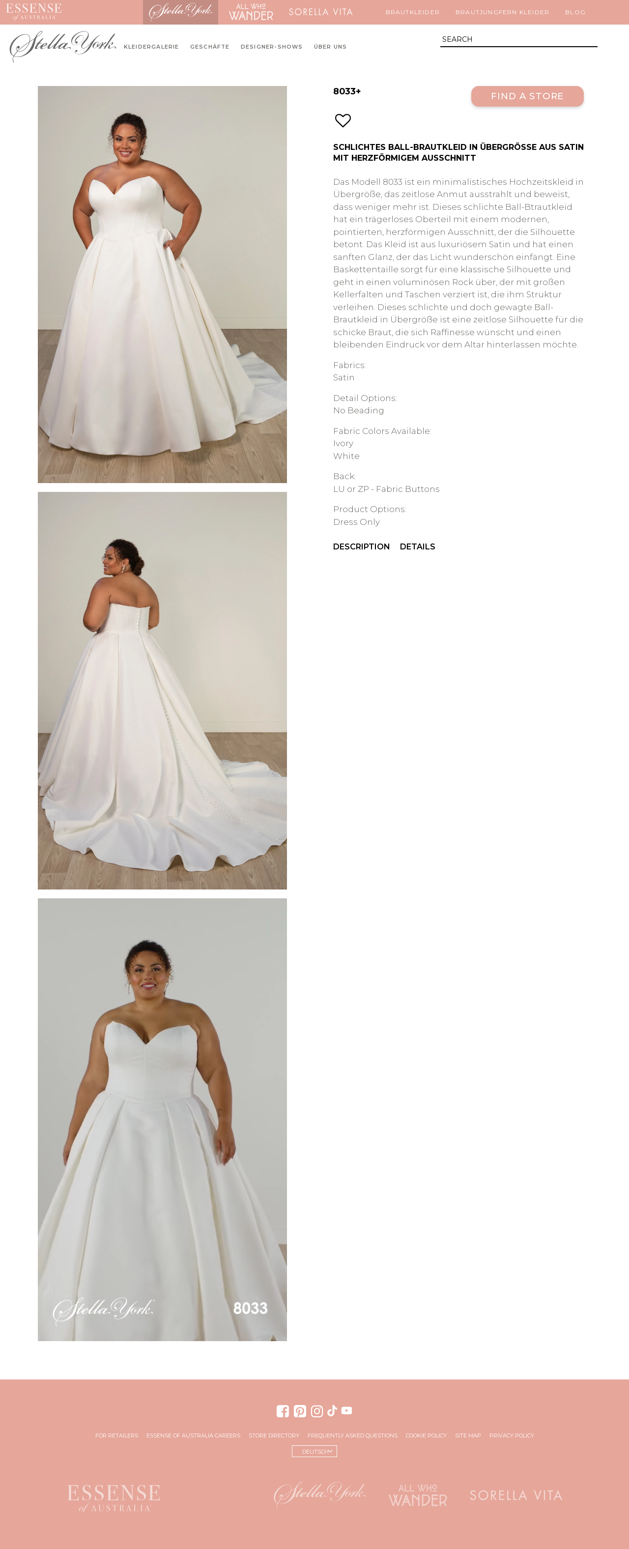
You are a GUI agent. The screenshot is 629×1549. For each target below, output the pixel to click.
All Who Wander (250, 12)
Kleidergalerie (151, 47)
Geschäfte (210, 47)
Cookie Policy (426, 1435)
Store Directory (274, 1435)
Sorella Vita (321, 12)
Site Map (468, 1435)
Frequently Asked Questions (353, 1435)
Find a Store (527, 96)
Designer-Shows (272, 47)
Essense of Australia (33, 12)
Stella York (181, 12)
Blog (575, 12)
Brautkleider (413, 12)
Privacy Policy (511, 1435)
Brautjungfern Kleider (502, 12)
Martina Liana (105, 12)
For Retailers (116, 1435)
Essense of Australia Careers (193, 1435)
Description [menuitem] (361, 546)
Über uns (330, 47)
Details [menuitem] (417, 546)
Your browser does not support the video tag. (162, 1119)
